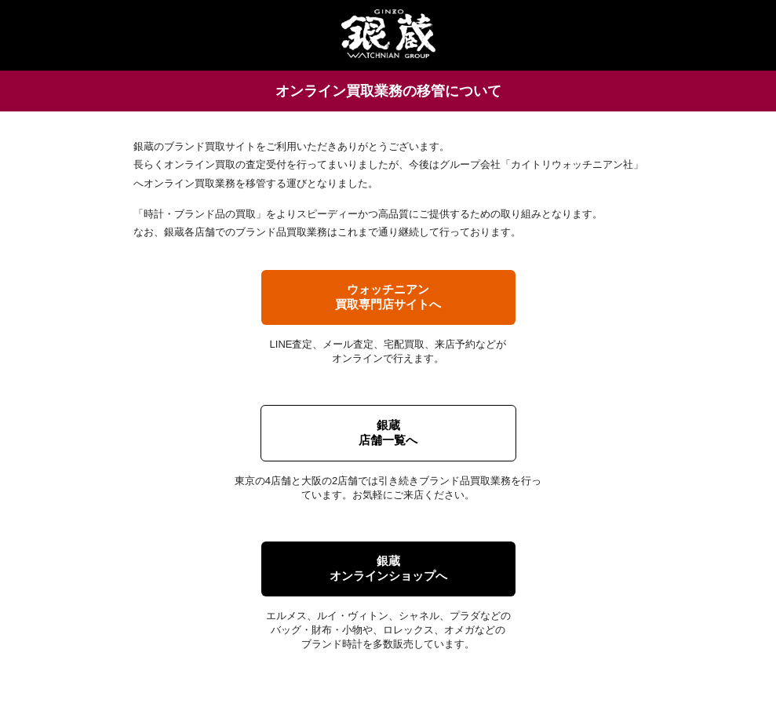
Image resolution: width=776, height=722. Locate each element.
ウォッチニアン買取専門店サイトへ (388, 297)
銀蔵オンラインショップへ (388, 568)
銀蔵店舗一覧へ (388, 432)
